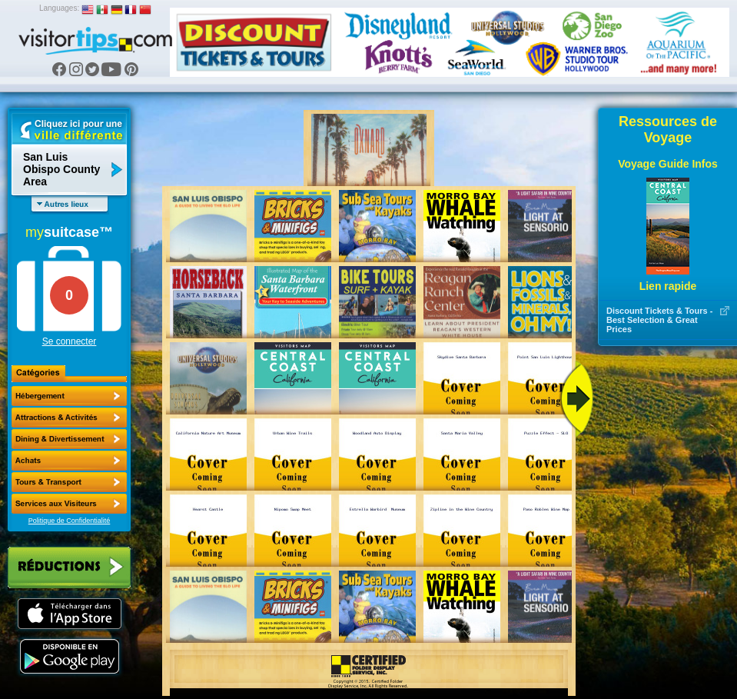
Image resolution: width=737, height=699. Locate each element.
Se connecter (69, 341)
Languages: (59, 8)
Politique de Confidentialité (69, 520)
